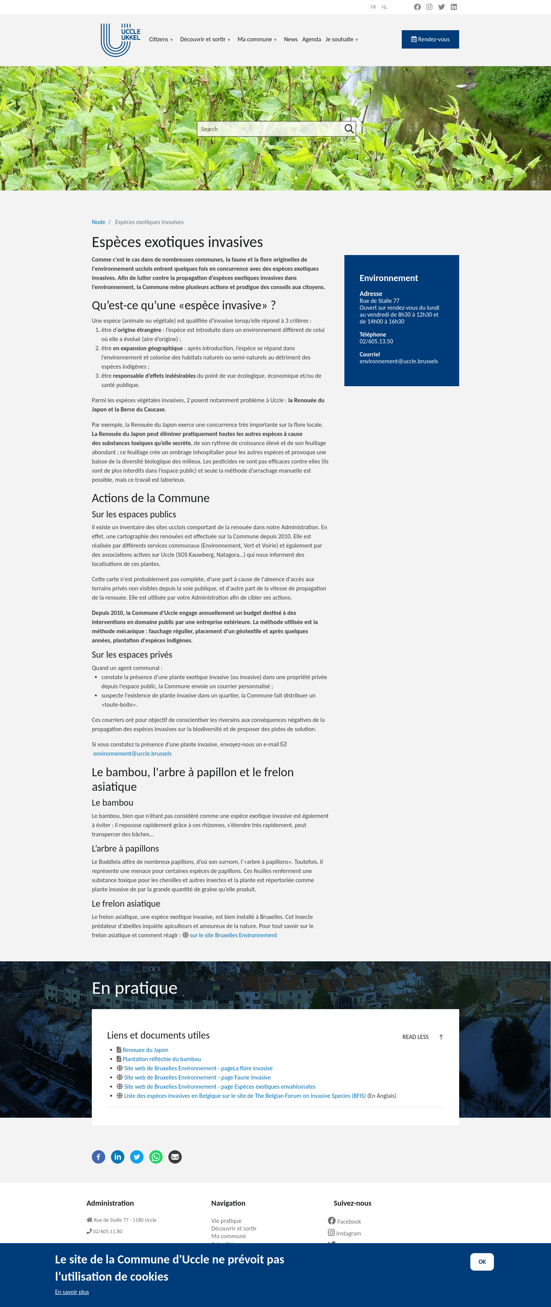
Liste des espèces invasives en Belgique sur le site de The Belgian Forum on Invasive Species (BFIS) (241, 1095)
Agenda (311, 39)
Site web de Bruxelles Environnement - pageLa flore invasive (195, 1068)
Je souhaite (342, 44)
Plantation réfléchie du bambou (159, 1059)
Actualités (226, 1244)
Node (98, 222)
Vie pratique (229, 1220)
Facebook (347, 1221)
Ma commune (258, 44)
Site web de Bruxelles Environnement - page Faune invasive (194, 1077)
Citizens (161, 44)
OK (482, 1267)
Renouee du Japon (142, 1049)
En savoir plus (72, 1298)
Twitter (344, 1245)
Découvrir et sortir (205, 44)
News (291, 39)
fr (373, 7)
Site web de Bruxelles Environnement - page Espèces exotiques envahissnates (216, 1086)
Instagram (347, 1233)
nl (384, 7)
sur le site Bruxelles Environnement (229, 935)
